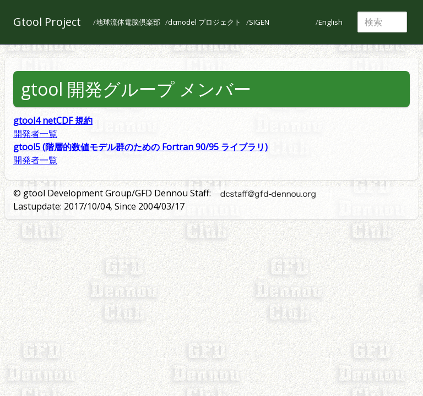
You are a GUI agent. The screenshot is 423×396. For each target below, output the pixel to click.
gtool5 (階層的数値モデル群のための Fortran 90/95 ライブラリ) (140, 147)
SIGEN (259, 22)
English (330, 22)
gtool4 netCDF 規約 (53, 120)
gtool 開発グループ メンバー (136, 89)
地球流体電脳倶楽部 (128, 22)
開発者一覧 (35, 134)
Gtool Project (47, 21)
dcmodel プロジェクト (204, 22)
